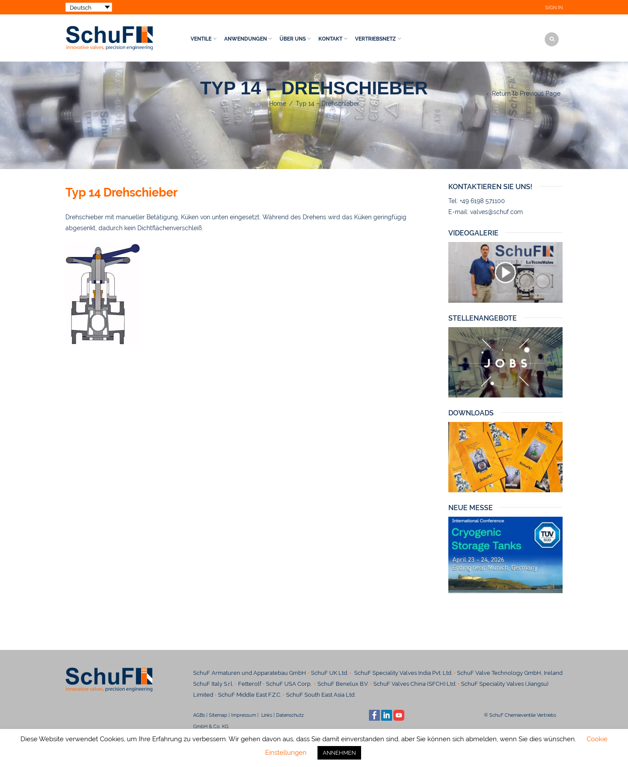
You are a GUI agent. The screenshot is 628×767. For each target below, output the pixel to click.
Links (266, 715)
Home (277, 103)
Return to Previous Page (526, 93)
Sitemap (218, 715)
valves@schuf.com (496, 211)
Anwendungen (245, 39)
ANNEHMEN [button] (339, 753)
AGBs (199, 715)
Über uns (293, 39)
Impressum (243, 715)
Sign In (554, 7)
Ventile (201, 39)
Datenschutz (293, 715)
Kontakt (330, 39)
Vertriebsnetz (375, 39)
